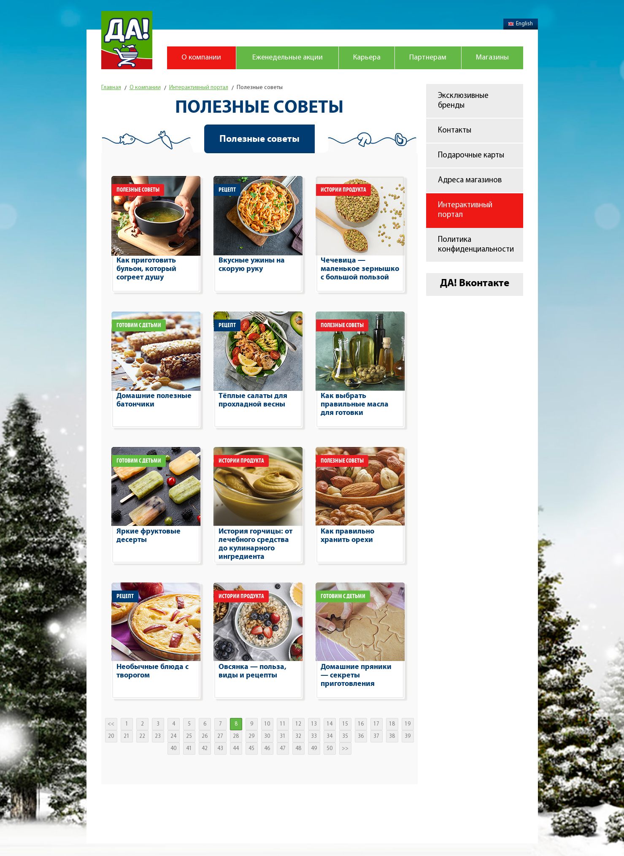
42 (205, 748)
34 (329, 736)
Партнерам (427, 58)
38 (392, 736)
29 (251, 736)
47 (283, 748)
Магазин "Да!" (126, 40)
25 (189, 736)
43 (220, 748)
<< (111, 724)
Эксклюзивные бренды (463, 101)
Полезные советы (259, 138)
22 (142, 736)
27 (220, 736)
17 (376, 724)
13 (314, 724)
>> (345, 748)
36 (361, 736)
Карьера (367, 58)
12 (298, 724)
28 (236, 736)
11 (283, 724)
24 (173, 736)
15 (345, 724)
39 (408, 736)
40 (173, 748)
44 (236, 748)
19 (408, 724)
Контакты (454, 131)
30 (267, 736)
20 (111, 736)
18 (392, 724)
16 (361, 724)
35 (345, 736)
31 (283, 736)
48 (298, 748)
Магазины (492, 58)
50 (329, 748)
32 (298, 736)
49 (314, 748)
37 (376, 736)
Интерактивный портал (465, 210)
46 (267, 748)
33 (314, 736)
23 (158, 736)
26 (205, 736)
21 (127, 736)
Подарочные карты (471, 156)
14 (329, 724)
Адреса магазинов (470, 180)
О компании (201, 58)
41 (189, 748)
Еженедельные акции (287, 58)
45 (251, 748)
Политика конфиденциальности (476, 245)
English (520, 24)
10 (267, 724)
